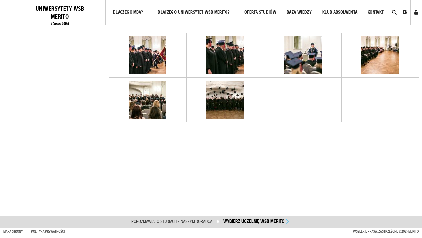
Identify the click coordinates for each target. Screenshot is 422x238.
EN (405, 12)
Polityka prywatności (48, 232)
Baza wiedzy (299, 12)
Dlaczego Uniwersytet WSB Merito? (194, 12)
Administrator (416, 12)
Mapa (13, 232)
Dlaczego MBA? (128, 12)
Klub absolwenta (340, 12)
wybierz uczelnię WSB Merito (254, 221)
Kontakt (376, 12)
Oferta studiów (260, 12)
